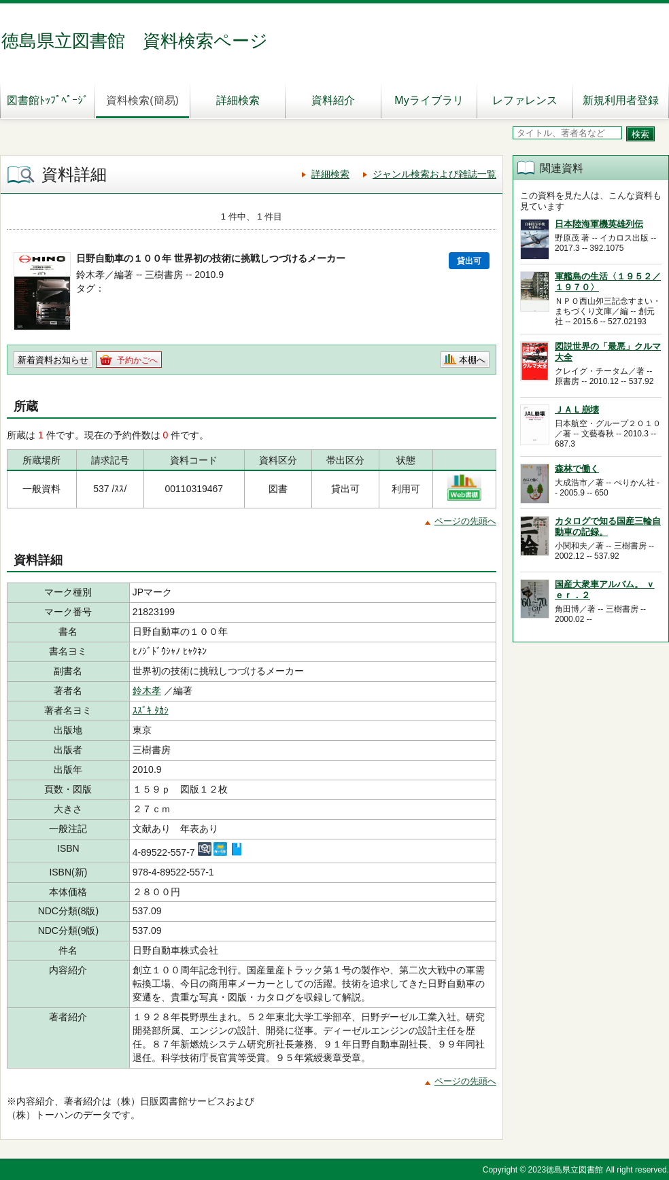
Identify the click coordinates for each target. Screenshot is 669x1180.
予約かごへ (137, 360)
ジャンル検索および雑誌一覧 (434, 174)
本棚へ (472, 360)
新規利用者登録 (621, 100)
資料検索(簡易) (142, 100)
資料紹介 (333, 100)
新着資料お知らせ (53, 360)
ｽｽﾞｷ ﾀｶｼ (151, 710)
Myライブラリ (428, 100)
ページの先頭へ (465, 521)
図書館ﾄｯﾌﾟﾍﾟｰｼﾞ (47, 100)
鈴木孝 (147, 690)
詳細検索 (238, 100)
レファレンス (525, 100)
